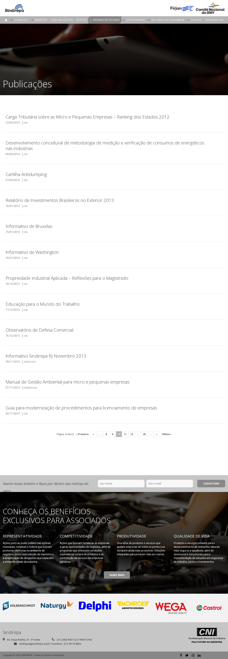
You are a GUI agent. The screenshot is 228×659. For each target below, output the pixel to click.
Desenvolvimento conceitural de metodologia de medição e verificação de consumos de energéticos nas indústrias (105, 145)
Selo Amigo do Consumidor (167, 19)
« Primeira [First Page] (82, 434)
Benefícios (41, 19)
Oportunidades (135, 19)
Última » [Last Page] (167, 434)
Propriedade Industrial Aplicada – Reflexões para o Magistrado (67, 278)
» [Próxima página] (157, 434)
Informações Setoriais (106, 19)
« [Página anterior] (93, 434)
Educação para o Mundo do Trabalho (43, 304)
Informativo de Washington (32, 252)
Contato (196, 19)
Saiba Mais (116, 575)
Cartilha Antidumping (26, 174)
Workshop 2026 (214, 19)
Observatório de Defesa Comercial (39, 330)
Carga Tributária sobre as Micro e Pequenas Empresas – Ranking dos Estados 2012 (87, 117)
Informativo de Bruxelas (29, 226)
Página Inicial (6, 20)
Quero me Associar (62, 19)
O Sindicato (21, 19)
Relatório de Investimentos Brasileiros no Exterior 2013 (60, 200)
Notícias (81, 19)
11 (125, 434)
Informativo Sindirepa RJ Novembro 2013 (46, 356)
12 (131, 434)
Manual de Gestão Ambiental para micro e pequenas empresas (68, 382)
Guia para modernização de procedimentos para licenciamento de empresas (81, 408)
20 (144, 434)
